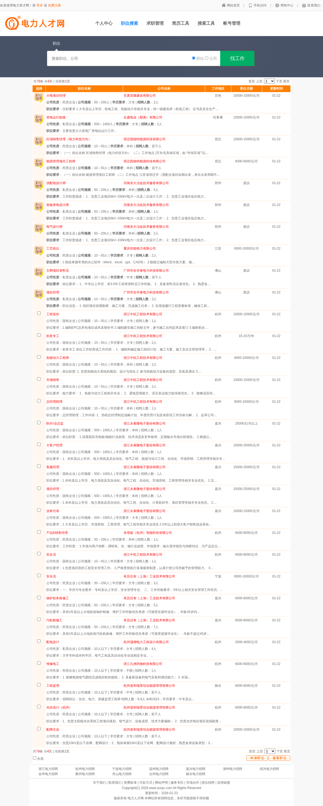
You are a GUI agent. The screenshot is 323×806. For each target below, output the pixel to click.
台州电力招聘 (158, 774)
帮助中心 (287, 5)
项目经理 (52, 489)
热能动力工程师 (57, 358)
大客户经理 (54, 445)
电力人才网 (136, 798)
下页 (279, 81)
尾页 (286, 81)
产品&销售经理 (57, 533)
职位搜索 (129, 23)
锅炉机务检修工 (57, 598)
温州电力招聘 (158, 769)
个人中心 (104, 23)
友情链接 (223, 782)
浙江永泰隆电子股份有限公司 (145, 423)
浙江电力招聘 (48, 769)
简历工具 (180, 23)
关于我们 (99, 782)
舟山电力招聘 (122, 774)
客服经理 (52, 467)
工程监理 (52, 686)
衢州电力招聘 (85, 774)
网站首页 (234, 5)
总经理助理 (54, 402)
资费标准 (130, 782)
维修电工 (52, 664)
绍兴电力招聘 (269, 769)
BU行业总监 (55, 423)
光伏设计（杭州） (59, 707)
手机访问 (260, 5)
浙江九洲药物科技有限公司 (143, 664)
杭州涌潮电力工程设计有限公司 (146, 642)
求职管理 (155, 23)
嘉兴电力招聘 (195, 769)
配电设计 (52, 642)
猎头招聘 (208, 782)
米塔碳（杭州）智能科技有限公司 (148, 533)
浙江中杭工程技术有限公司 (143, 314)
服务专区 (177, 782)
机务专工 (52, 336)
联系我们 (313, 5)
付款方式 (145, 782)
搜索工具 (206, 23)
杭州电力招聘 (85, 769)
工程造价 (52, 314)
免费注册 (54, 5)
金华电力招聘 (48, 774)
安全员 (51, 554)
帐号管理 (231, 23)
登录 (39, 5)
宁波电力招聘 (122, 769)
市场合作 (192, 782)
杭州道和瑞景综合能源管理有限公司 (149, 686)
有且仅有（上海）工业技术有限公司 (149, 576)
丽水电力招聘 (195, 774)
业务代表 (52, 511)
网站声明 (161, 782)
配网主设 (52, 729)
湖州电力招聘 (232, 769)
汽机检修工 (54, 620)
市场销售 (52, 380)
